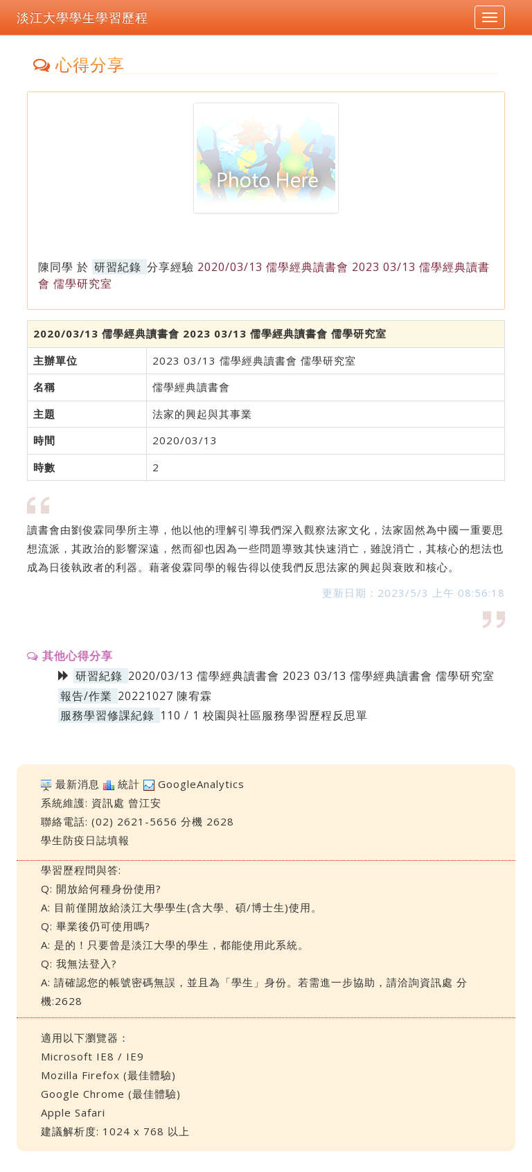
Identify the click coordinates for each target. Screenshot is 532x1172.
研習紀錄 (117, 266)
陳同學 (55, 266)
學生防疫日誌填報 (85, 840)
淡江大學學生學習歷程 (82, 17)
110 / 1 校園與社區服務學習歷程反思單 (264, 715)
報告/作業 (86, 695)
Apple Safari (73, 1112)
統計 (129, 784)
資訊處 (108, 803)
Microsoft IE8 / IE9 (92, 1056)
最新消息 (77, 784)
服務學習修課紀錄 (107, 715)
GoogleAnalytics (201, 784)
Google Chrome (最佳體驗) (111, 1094)
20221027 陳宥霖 (165, 695)
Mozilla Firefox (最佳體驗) (108, 1075)
